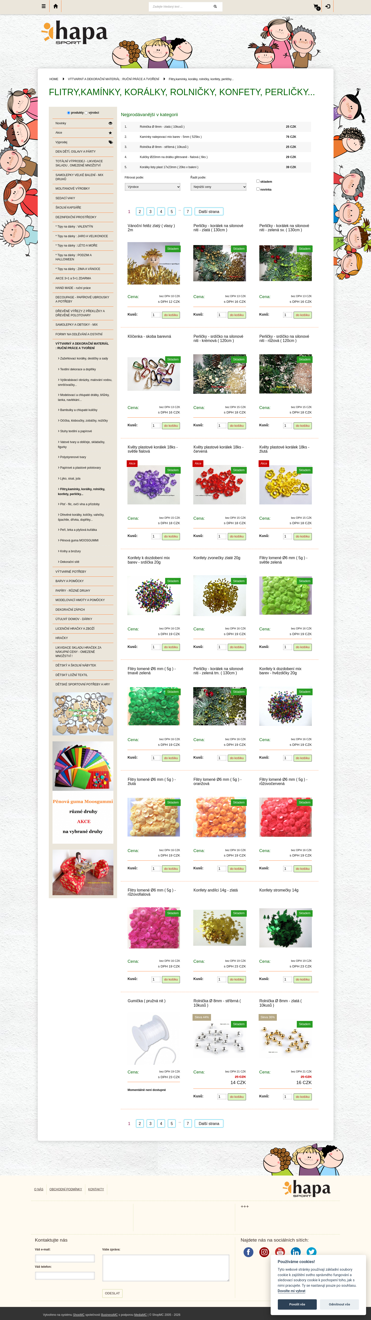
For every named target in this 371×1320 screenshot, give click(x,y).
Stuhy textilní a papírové (75, 430)
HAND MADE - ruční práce (73, 288)
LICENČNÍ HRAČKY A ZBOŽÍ (74, 628)
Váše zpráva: (111, 1249)
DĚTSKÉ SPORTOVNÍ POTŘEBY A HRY (82, 684)
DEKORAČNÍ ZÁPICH (70, 609)
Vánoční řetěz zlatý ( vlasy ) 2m (151, 228)
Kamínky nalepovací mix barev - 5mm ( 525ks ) (171, 137)
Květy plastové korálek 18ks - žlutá (284, 449)
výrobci (93, 112)
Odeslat (112, 1293)
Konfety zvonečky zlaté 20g (217, 558)
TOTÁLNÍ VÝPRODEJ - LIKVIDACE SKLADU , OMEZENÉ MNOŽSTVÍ (79, 163)
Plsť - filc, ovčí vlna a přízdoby (79, 503)
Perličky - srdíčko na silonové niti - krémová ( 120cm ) (218, 338)
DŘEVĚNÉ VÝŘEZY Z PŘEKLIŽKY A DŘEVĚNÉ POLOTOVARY (80, 313)
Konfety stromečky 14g (279, 890)
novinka (265, 189)
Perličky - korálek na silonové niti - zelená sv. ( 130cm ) (284, 228)
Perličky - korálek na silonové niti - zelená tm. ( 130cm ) (218, 671)
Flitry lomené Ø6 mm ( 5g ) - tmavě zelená (152, 671)
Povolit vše (297, 1304)
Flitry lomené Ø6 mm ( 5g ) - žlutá (152, 781)
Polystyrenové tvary (72, 456)
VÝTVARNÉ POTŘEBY (70, 571)
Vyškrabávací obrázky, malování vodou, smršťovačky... (85, 382)
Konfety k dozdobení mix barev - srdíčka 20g (149, 560)
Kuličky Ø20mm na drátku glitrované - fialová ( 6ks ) (174, 157)
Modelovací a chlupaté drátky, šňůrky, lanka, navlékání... (83, 397)
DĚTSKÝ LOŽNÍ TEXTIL (71, 675)
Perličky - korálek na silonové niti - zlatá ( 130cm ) (218, 228)
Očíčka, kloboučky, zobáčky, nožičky (83, 420)
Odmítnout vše (339, 1304)
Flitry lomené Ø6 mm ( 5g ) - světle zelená (283, 560)
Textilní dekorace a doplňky (77, 368)
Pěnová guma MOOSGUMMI (78, 539)
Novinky (83, 123)
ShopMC (79, 1315)
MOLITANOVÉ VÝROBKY (72, 188)
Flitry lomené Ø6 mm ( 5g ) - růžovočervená (283, 781)
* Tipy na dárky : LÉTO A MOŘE (76, 245)
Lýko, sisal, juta (69, 478)
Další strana (209, 212)
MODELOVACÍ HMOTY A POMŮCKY (80, 600)
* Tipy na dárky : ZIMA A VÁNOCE (77, 269)
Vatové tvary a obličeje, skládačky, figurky (81, 444)
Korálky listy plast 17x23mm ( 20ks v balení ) (169, 167)
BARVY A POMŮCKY (69, 581)
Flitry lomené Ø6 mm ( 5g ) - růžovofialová (152, 892)
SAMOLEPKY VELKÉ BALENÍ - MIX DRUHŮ (79, 177)
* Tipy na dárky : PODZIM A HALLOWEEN (73, 257)
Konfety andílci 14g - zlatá (216, 890)
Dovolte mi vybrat (291, 1291)
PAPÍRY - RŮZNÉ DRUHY (72, 590)
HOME (54, 79)
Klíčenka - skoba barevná (149, 336)
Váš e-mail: (43, 1249)
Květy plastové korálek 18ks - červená (219, 449)
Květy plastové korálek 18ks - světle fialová (153, 449)
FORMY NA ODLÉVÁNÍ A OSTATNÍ (78, 334)
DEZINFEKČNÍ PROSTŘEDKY (75, 217)
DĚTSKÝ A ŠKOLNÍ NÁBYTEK (75, 665)
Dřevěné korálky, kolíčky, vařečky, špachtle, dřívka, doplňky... (81, 516)
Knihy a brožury (69, 550)
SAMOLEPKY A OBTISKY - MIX (76, 324)
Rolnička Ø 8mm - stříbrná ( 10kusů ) (164, 147)
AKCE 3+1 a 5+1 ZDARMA (73, 278)
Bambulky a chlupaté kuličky (77, 409)
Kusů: (132, 314)
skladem (266, 181)
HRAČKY (61, 638)
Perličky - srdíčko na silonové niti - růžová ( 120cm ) (284, 338)
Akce (83, 133)
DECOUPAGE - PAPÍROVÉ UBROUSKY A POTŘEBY (82, 299)
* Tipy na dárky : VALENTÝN (74, 226)
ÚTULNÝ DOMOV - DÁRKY (73, 619)
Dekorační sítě (68, 561)
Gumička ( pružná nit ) (146, 1001)
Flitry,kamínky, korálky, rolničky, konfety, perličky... (201, 79)
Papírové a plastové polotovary (79, 467)
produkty (77, 112)
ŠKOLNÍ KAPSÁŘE (68, 207)
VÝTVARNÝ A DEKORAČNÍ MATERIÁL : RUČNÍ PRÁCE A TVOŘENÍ (113, 79)
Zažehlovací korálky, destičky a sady (83, 358)
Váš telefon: (43, 1266)
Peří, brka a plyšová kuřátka (77, 529)
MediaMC (140, 1315)
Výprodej (83, 142)
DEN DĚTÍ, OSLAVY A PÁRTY (75, 151)
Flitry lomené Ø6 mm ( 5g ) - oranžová (218, 781)
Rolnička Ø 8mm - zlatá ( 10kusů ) (162, 126)
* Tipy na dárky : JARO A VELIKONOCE (81, 236)
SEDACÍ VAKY (65, 198)
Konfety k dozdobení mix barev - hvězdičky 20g (280, 671)
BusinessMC (109, 1315)
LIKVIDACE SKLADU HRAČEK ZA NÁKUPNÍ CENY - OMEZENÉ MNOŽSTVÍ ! (78, 652)
